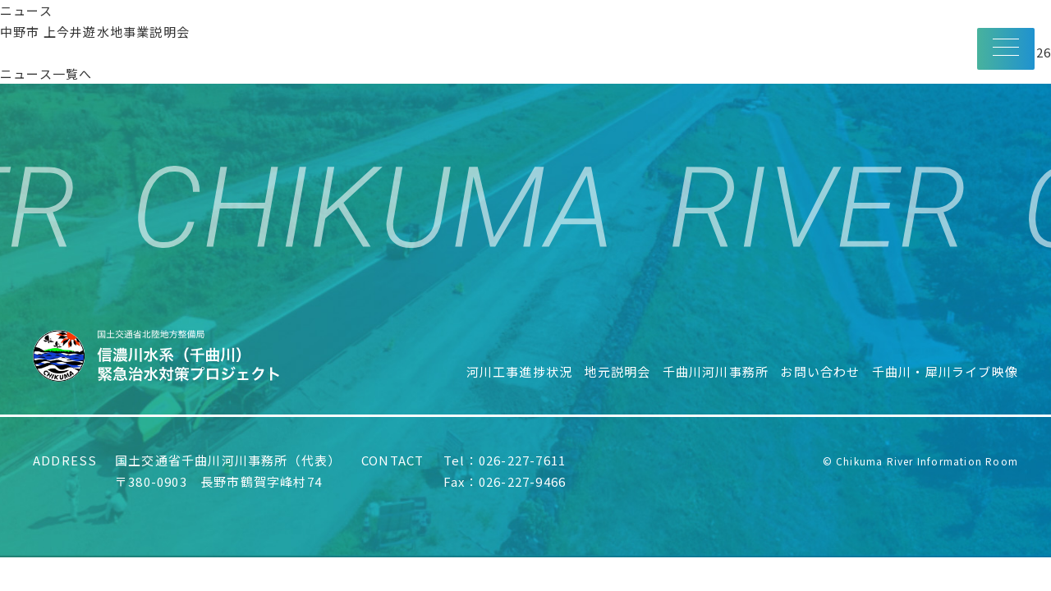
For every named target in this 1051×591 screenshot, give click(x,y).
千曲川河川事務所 (716, 371)
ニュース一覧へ (46, 73)
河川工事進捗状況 (519, 371)
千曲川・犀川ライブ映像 (945, 371)
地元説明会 (617, 371)
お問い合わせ (820, 371)
